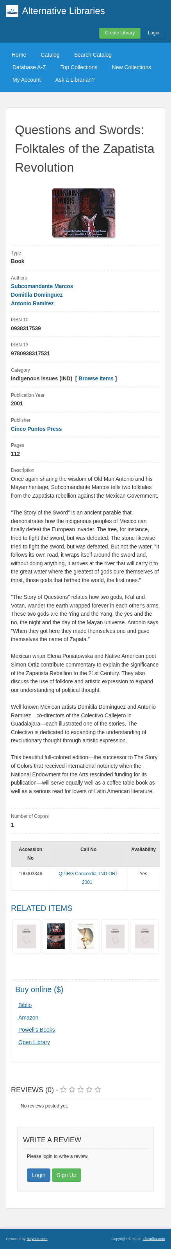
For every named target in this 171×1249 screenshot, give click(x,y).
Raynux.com (37, 1238)
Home (19, 55)
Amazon (28, 1017)
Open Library (34, 1042)
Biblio (25, 1005)
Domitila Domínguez (37, 295)
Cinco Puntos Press (36, 429)
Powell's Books (36, 1030)
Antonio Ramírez (32, 303)
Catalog (50, 55)
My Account (26, 80)
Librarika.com (153, 1238)
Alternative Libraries (63, 10)
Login (153, 33)
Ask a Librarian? (74, 80)
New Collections (131, 67)
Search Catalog (93, 55)
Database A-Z (29, 67)
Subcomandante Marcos (42, 286)
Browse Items (96, 379)
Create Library (120, 33)
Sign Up (67, 1175)
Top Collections (79, 67)
